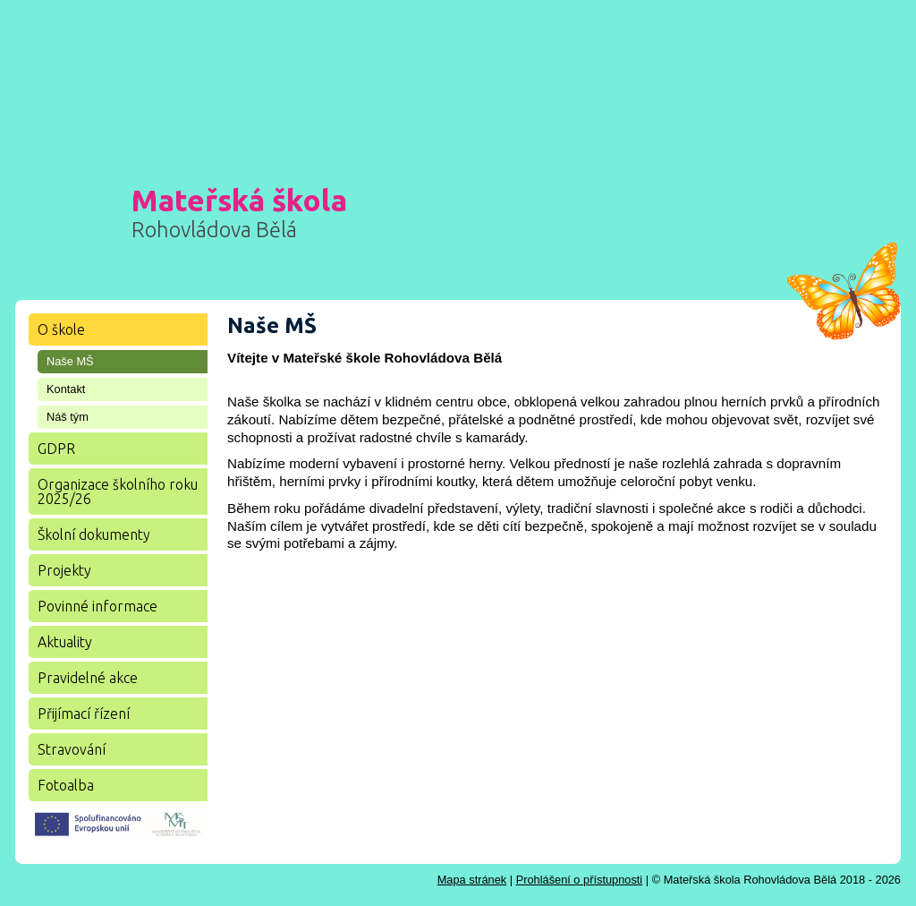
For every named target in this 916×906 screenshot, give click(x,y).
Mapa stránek (472, 879)
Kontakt (66, 389)
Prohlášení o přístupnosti (579, 879)
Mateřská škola (239, 212)
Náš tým (68, 416)
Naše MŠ (70, 361)
